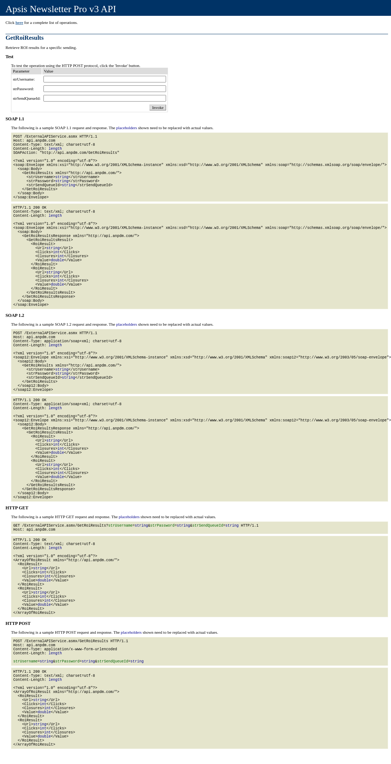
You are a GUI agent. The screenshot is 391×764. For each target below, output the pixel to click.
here (19, 22)
